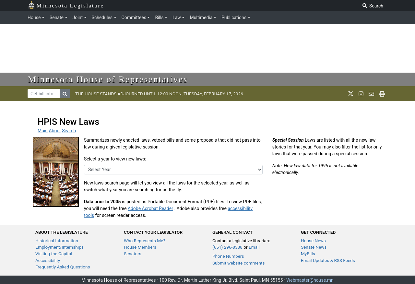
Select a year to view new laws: (115, 158)
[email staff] (371, 94)
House (34, 17)
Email (254, 247)
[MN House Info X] (350, 94)
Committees (134, 17)
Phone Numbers (228, 256)
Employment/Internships (59, 247)
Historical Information (56, 240)
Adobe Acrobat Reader (150, 208)
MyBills (308, 253)
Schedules (102, 17)
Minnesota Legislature (66, 5)
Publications (233, 17)
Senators (132, 253)
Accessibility (47, 260)
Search (69, 130)
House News (313, 240)
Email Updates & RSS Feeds (328, 260)
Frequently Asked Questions (62, 266)
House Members (140, 247)
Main (43, 130)
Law (176, 17)
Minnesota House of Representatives (108, 79)
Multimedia (201, 17)
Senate (57, 17)
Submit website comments (238, 263)
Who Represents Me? (144, 240)
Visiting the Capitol (53, 253)
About (55, 130)
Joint (78, 17)
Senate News (313, 247)
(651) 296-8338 (227, 247)
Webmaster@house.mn (310, 280)
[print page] (382, 94)
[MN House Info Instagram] (361, 94)
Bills (159, 17)
